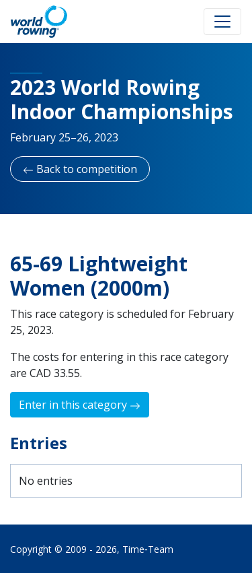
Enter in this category (79, 404)
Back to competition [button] (80, 169)
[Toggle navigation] (222, 21)
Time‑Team (147, 549)
